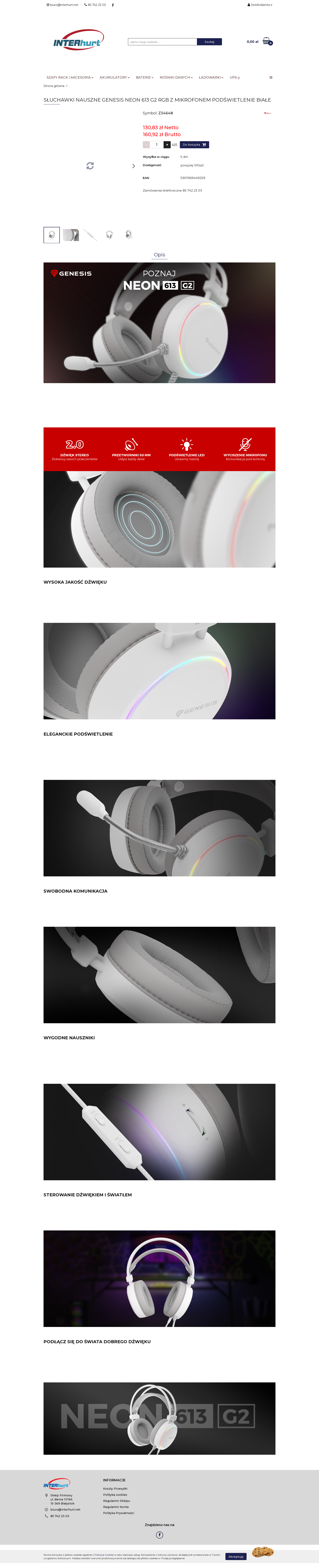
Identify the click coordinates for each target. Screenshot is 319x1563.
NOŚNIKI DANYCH (176, 77)
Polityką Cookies (104, 1554)
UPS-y (235, 77)
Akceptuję (236, 1556)
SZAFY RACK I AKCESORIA (70, 77)
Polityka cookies (115, 1495)
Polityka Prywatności (118, 1513)
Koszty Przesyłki (115, 1488)
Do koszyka (194, 145)
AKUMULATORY (115, 77)
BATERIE (145, 77)
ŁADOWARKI (211, 77)
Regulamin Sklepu (116, 1501)
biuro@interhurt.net (65, 1509)
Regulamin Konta (116, 1507)
